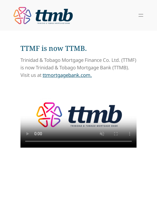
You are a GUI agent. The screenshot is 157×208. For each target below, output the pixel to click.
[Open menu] (140, 15)
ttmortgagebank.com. (67, 75)
